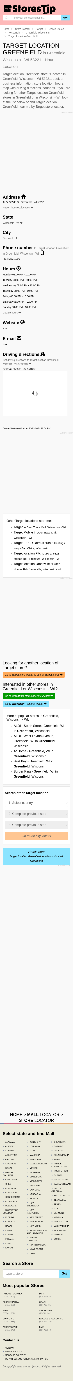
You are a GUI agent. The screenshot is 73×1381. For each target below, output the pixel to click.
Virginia (57, 1217)
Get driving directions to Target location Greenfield (30, 362)
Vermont (57, 1213)
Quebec (57, 1175)
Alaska (8, 1146)
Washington (59, 1222)
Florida (8, 1217)
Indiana (8, 1239)
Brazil (7, 1168)
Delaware (10, 1206)
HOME (16, 1114)
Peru (55, 1159)
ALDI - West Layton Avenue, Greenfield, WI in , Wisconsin (35, 741)
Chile (7, 1184)
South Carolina (56, 1189)
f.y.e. (45, 1328)
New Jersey (35, 1217)
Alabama (9, 1142)
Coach (45, 1303)
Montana (33, 1190)
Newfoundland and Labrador (36, 1231)
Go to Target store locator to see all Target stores (34, 674)
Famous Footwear (13, 1295)
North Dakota (36, 1245)
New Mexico (35, 1222)
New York (33, 1226)
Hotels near (36, 856)
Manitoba (33, 1155)
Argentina (10, 1155)
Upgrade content (14, 1355)
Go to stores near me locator (29, 695)
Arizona (8, 1159)
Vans (9, 1311)
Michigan (33, 1172)
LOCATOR (43, 1114)
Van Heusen (45, 1311)
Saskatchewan (60, 1184)
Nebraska (34, 1194)
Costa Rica (10, 1201)
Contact (9, 1348)
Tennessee (58, 1200)
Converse (9, 1320)
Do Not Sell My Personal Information (25, 1359)
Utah (55, 1209)
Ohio (31, 1253)
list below (18, 102)
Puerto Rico (59, 1171)
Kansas (8, 1248)
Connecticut (11, 1197)
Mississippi (34, 1181)
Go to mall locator (26, 703)
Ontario (57, 1146)
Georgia (9, 1222)
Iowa (7, 1243)
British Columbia (8, 1173)
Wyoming (57, 1235)
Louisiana (33, 1146)
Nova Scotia (35, 1249)
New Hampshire (33, 1211)
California (10, 1180)
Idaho (7, 1230)
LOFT (45, 1295)
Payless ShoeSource (51, 1320)
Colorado (10, 1193)
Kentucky (34, 1142)
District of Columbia (10, 1211)
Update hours (12, 312)
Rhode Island (60, 1180)
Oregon (57, 1151)
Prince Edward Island (59, 1165)
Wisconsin (58, 1230)
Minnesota (34, 1177)
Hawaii (7, 1226)
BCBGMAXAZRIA (11, 1303)
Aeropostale (10, 1328)
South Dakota (60, 1195)
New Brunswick (33, 1204)
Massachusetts (36, 1164)
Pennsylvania (60, 1155)
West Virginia (60, 1226)
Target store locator (49, 106)
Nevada (32, 1198)
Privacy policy (12, 1351)
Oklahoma (58, 1142)
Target (40, 527)
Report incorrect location (18, 207)
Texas (56, 1204)
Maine (31, 1151)
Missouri (33, 1185)
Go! (65, 17)
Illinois (8, 1235)
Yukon (56, 1239)
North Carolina (32, 1239)
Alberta (8, 1151)
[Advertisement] (36, 152)
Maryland (34, 1159)
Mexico (32, 1168)
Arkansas (9, 1164)
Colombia (9, 1188)
